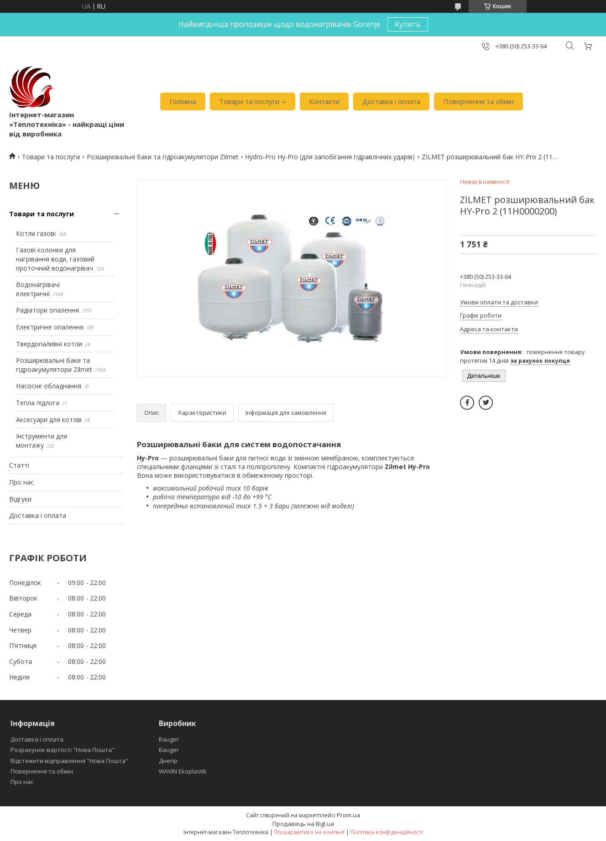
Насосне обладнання (48, 385)
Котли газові (36, 233)
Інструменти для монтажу (41, 440)
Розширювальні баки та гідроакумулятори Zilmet (163, 156)
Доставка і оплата (391, 101)
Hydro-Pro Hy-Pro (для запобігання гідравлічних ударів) (330, 156)
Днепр (168, 761)
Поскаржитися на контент (309, 832)
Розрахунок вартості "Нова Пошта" (62, 750)
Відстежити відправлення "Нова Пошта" (69, 761)
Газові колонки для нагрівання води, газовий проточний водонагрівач (55, 259)
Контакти (324, 101)
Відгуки (20, 499)
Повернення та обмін (478, 101)
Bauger (169, 739)
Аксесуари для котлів (49, 419)
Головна (182, 101)
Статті (19, 465)
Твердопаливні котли (49, 344)
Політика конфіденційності (386, 832)
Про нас (21, 482)
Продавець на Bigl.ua (303, 824)
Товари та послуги (249, 101)
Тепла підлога (37, 402)
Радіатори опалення (47, 310)
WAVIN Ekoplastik (183, 771)
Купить (408, 24)
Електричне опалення (50, 327)
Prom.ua (348, 815)
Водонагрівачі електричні (38, 289)
